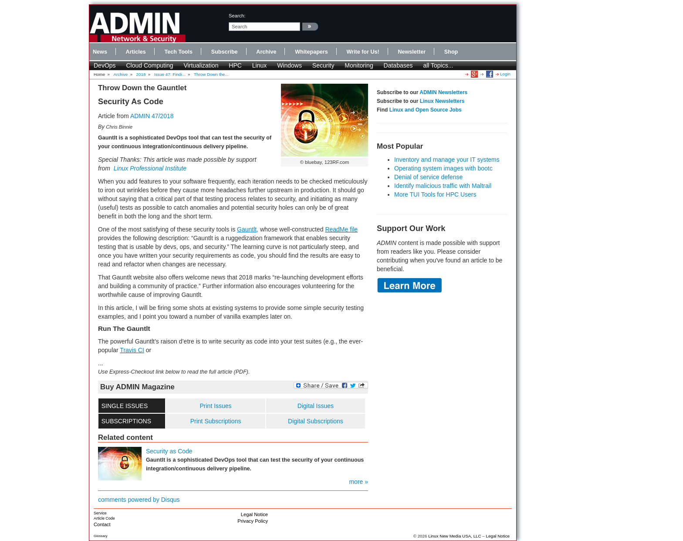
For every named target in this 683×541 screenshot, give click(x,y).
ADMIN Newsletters (443, 92)
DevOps (105, 65)
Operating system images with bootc (443, 168)
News (100, 52)
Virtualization (201, 65)
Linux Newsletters (442, 101)
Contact (102, 524)
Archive (266, 52)
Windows (289, 65)
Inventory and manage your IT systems (447, 159)
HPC (235, 65)
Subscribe (224, 52)
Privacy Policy (252, 521)
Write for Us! (362, 52)
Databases (398, 65)
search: (237, 15)
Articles (136, 52)
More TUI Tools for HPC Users (435, 194)
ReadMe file (341, 229)
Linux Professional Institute (150, 168)
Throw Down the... (211, 74)
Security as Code (169, 451)
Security (323, 65)
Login (505, 73)
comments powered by (139, 499)
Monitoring (359, 65)
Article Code (104, 518)
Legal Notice (254, 514)
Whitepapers (311, 52)
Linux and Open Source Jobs (425, 110)
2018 (141, 74)
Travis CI (132, 350)
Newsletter (412, 52)
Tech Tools (178, 52)
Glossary (101, 536)
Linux (259, 65)
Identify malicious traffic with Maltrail (442, 185)
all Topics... (438, 65)
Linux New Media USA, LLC (454, 536)
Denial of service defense (428, 177)
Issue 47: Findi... (170, 74)
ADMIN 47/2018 (152, 115)
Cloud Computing (149, 65)
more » (358, 481)
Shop (451, 52)
